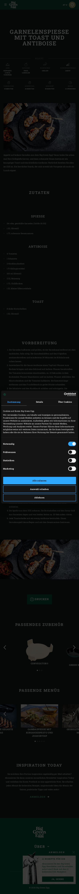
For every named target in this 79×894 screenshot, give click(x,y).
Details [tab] (39, 401)
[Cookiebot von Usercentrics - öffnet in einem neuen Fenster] (64, 394)
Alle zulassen (39, 480)
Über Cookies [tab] (65, 401)
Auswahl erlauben (39, 489)
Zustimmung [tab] (14, 401)
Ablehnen (39, 497)
